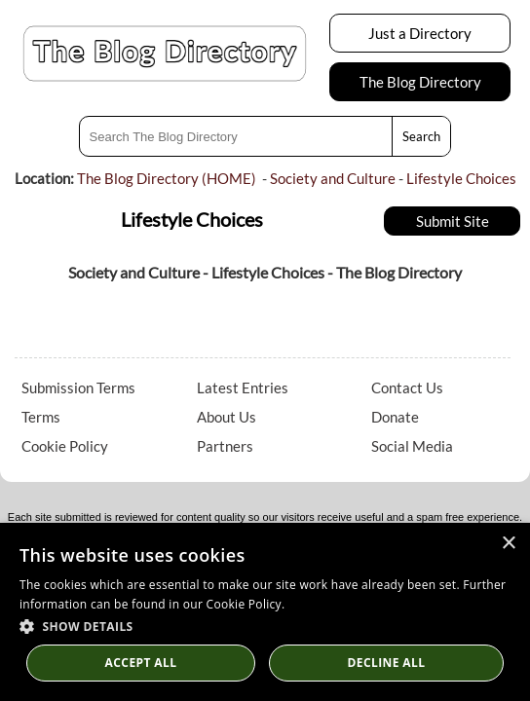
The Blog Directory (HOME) (166, 178)
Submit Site (452, 221)
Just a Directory (420, 33)
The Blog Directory (420, 82)
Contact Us (407, 387)
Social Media (412, 446)
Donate (395, 416)
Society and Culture (333, 178)
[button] (265, 625)
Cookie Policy (64, 446)
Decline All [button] (387, 662)
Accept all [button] (141, 662)
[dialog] (265, 612)
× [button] (508, 543)
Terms (40, 416)
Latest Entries (242, 387)
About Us (226, 416)
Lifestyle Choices (461, 178)
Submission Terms (78, 387)
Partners (225, 446)
